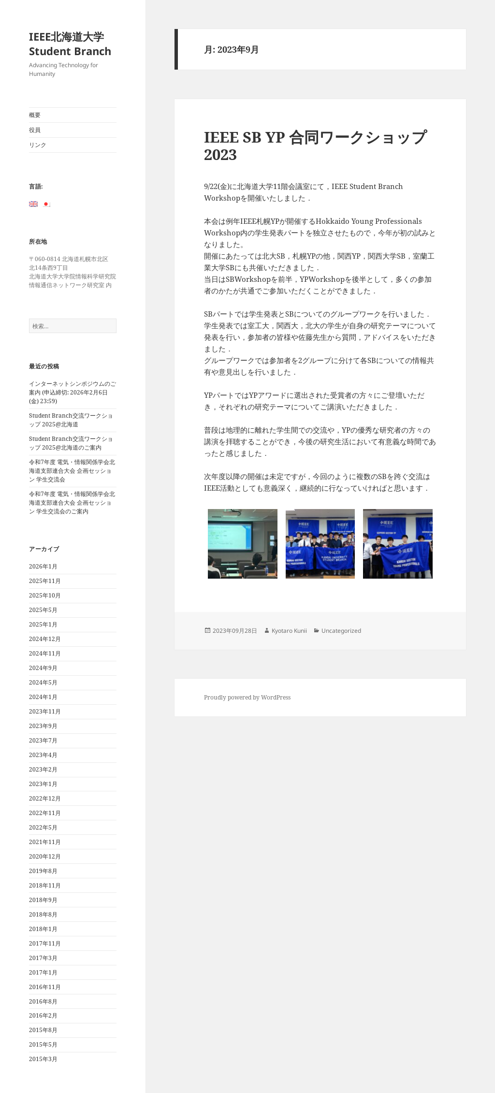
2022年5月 (43, 827)
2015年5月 (43, 1044)
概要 (35, 115)
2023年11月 (45, 711)
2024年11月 (45, 653)
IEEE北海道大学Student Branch (70, 43)
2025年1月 (43, 624)
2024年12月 (45, 639)
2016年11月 (45, 987)
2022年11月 (45, 813)
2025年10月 (45, 595)
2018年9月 (43, 900)
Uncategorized (341, 631)
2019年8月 (43, 871)
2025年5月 (43, 610)
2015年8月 (43, 1030)
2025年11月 (45, 581)
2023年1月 (43, 784)
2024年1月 (43, 697)
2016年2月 (43, 1015)
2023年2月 (43, 769)
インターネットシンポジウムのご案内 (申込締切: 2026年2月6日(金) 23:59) (72, 392)
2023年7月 (43, 740)
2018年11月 (45, 885)
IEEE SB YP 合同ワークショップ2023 (315, 145)
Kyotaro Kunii (289, 631)
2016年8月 (43, 1001)
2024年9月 (43, 668)
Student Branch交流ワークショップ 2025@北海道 (71, 419)
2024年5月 (43, 682)
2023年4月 (43, 755)
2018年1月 (43, 929)
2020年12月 (45, 856)
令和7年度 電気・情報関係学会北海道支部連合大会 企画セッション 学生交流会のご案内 (72, 502)
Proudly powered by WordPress (247, 697)
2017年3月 (43, 958)
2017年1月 (43, 972)
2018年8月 (43, 914)
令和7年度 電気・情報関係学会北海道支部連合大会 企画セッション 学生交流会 (72, 470)
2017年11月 (45, 943)
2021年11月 (45, 842)
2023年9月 (43, 726)
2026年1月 (43, 566)
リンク (37, 145)
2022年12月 (45, 798)
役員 (35, 130)
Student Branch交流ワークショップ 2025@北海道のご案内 (71, 443)
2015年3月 (43, 1059)
